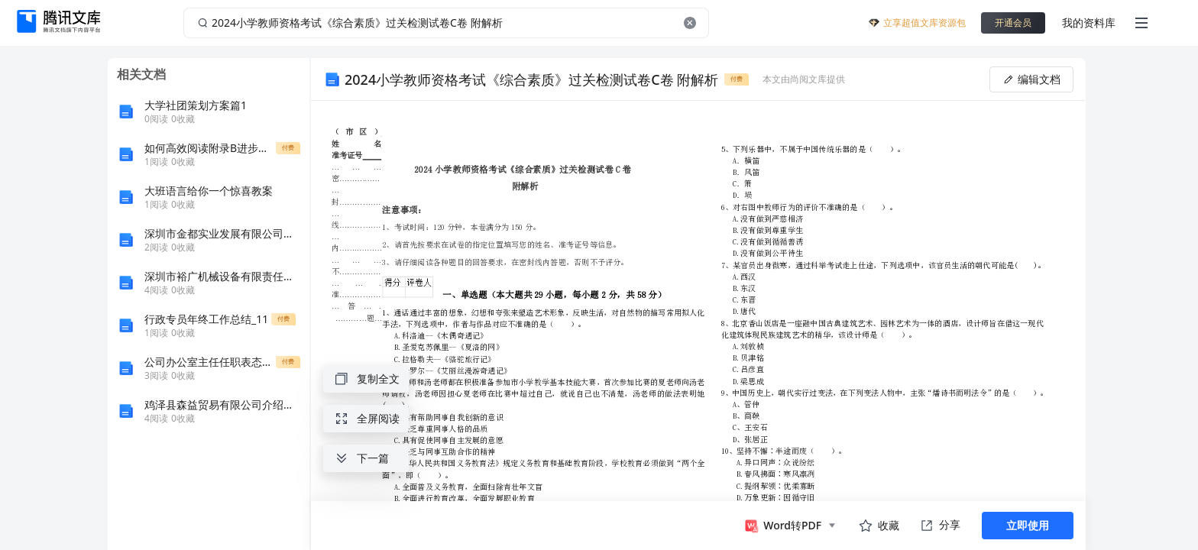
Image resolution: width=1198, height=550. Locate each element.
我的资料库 (1088, 22)
